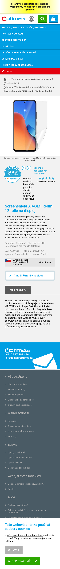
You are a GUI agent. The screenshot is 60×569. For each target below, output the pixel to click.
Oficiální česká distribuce (20, 405)
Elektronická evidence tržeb (21, 400)
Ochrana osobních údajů (19, 426)
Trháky (11, 489)
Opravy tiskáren (15, 462)
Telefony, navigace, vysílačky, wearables (31, 79)
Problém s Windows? (18, 505)
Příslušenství (10, 83)
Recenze (12, 421)
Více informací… (46, 262)
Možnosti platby (15, 394)
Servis (12, 444)
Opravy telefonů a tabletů (20, 457)
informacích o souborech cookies (25, 541)
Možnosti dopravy (16, 389)
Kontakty (12, 436)
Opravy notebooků (16, 452)
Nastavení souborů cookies (21, 431)
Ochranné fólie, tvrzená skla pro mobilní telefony (27, 87)
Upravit (13, 556)
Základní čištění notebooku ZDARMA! (26, 484)
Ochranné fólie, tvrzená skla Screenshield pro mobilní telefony (25, 244)
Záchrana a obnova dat (19, 468)
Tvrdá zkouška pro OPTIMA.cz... (23, 523)
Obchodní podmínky (17, 384)
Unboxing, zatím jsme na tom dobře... (25, 518)
